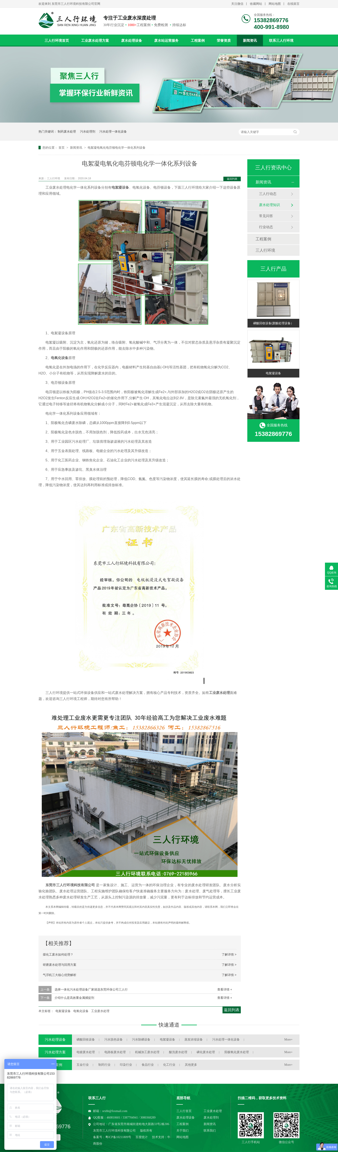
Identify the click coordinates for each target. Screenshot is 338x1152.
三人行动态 (267, 194)
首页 (62, 147)
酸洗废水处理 (178, 1052)
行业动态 (266, 227)
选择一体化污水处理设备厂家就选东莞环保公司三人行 (91, 989)
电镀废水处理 (86, 1052)
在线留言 (293, 3)
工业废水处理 (100, 1011)
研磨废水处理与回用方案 (59, 964)
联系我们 (210, 1130)
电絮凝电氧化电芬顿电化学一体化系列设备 (117, 147)
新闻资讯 (250, 40)
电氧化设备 (81, 1011)
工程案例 (198, 40)
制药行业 (104, 1064)
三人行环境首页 (57, 40)
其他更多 (191, 1064)
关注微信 (237, 3)
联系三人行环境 (281, 40)
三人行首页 (184, 1111)
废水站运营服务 (166, 40)
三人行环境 (54, 178)
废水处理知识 (269, 205)
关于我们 (182, 1130)
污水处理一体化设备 (113, 131)
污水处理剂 (87, 131)
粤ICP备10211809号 (118, 1137)
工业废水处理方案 (95, 40)
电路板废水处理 (115, 1052)
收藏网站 (256, 3)
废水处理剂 (211, 1117)
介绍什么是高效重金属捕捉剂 (74, 997)
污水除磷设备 (141, 1039)
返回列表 (232, 178)
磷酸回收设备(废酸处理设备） (273, 323)
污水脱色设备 (113, 1039)
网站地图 (275, 3)
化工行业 (169, 1064)
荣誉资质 (224, 40)
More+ (288, 1039)
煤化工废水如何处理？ (58, 954)
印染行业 (126, 1064)
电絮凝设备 (63, 1011)
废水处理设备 (131, 40)
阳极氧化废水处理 (236, 1052)
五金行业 (83, 1064)
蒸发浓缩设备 (193, 1039)
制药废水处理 (67, 131)
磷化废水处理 (206, 1052)
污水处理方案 (55, 1052)
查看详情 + (224, 989)
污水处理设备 (55, 1039)
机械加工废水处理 (147, 1052)
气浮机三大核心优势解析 (59, 975)
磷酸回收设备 (86, 1039)
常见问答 (266, 216)
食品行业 (148, 1064)
